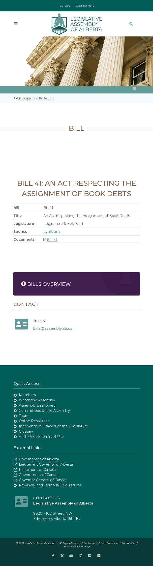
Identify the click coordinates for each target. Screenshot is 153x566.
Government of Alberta (39, 459)
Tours (23, 416)
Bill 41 (50, 240)
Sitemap (85, 546)
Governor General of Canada (43, 480)
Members (27, 395)
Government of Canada (39, 475)
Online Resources (34, 421)
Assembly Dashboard (37, 405)
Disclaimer (89, 542)
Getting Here (85, 5)
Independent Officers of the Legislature (53, 426)
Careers (65, 5)
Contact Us (46, 498)
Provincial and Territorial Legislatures (50, 485)
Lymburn (51, 231)
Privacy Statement (108, 542)
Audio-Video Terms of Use (41, 436)
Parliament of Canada (37, 469)
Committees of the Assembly (44, 410)
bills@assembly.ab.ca (52, 328)
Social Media (71, 546)
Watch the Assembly (37, 400)
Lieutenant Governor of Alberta (46, 464)
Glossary (26, 431)
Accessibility (128, 542)
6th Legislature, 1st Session (34, 98)
